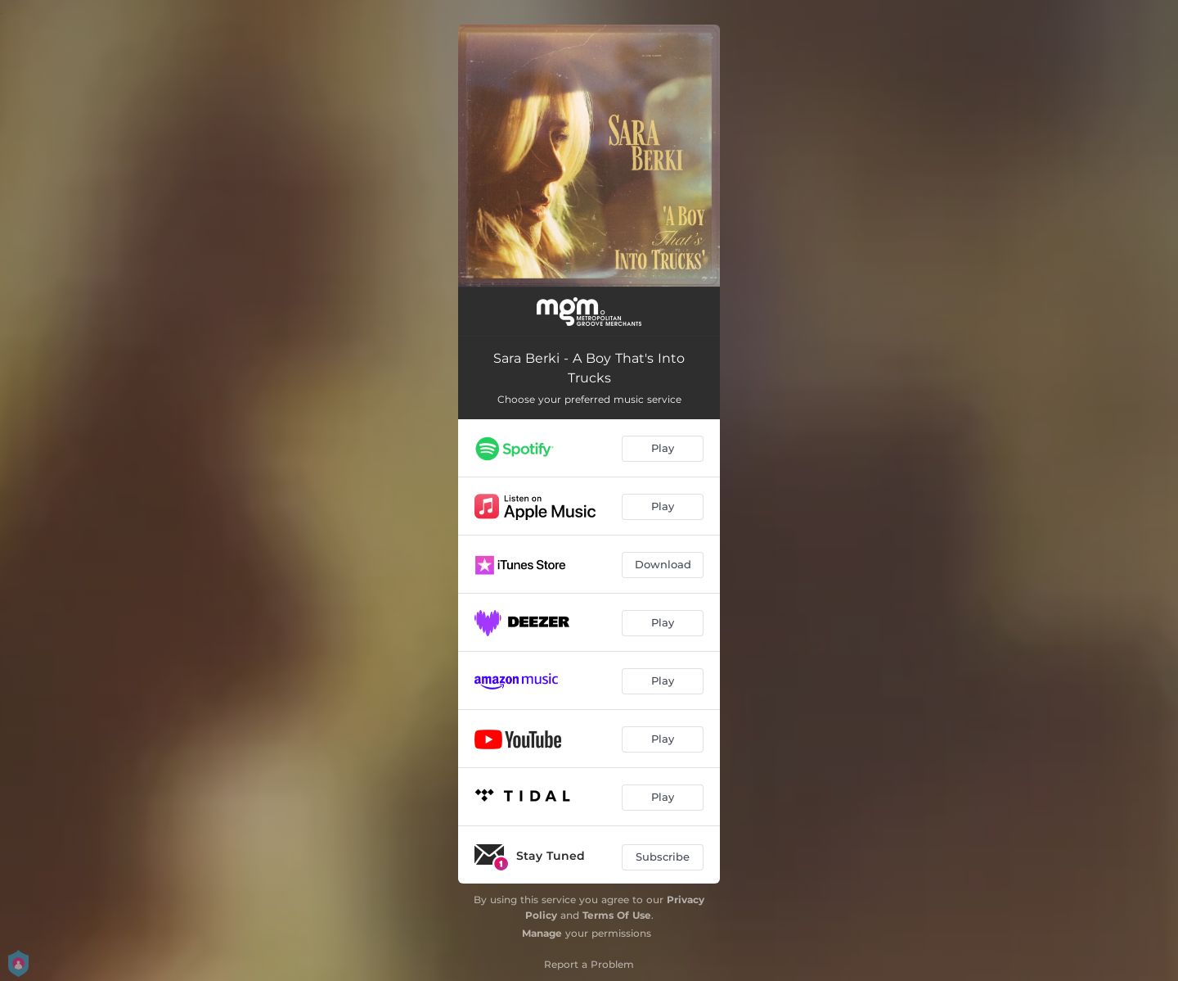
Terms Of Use (616, 915)
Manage (542, 933)
